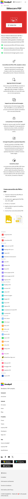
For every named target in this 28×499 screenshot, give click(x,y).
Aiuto (2, 408)
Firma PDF (6, 354)
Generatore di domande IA (10, 257)
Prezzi (2, 420)
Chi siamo (3, 405)
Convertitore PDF (8, 240)
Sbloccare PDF (7, 363)
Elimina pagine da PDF (9, 272)
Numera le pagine (8, 295)
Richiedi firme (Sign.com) (9, 357)
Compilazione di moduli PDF (10, 310)
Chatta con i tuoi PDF (9, 246)
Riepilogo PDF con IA (8, 249)
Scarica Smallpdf (5, 443)
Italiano (3, 473)
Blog (2, 412)
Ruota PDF (6, 269)
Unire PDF (6, 262)
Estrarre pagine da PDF (9, 276)
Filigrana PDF (7, 306)
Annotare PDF (7, 288)
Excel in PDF (6, 338)
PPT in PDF (6, 341)
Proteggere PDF (7, 366)
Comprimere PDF (8, 234)
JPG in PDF (6, 345)
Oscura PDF (6, 302)
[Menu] (25, 2)
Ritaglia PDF (6, 299)
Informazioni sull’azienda (7, 481)
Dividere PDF (7, 265)
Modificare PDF (7, 285)
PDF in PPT (6, 325)
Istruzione (3, 396)
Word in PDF (7, 334)
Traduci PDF (6, 253)
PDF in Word (7, 318)
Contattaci (3, 477)
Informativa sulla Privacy (7, 490)
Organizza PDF (7, 280)
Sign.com (3, 435)
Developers (4, 431)
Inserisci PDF (4, 427)
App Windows (4, 450)
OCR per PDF (7, 348)
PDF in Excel (6, 322)
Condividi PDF (7, 313)
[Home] (2, 5)
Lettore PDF (6, 292)
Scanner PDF (7, 376)
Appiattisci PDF (7, 370)
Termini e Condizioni (6, 485)
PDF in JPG (6, 329)
